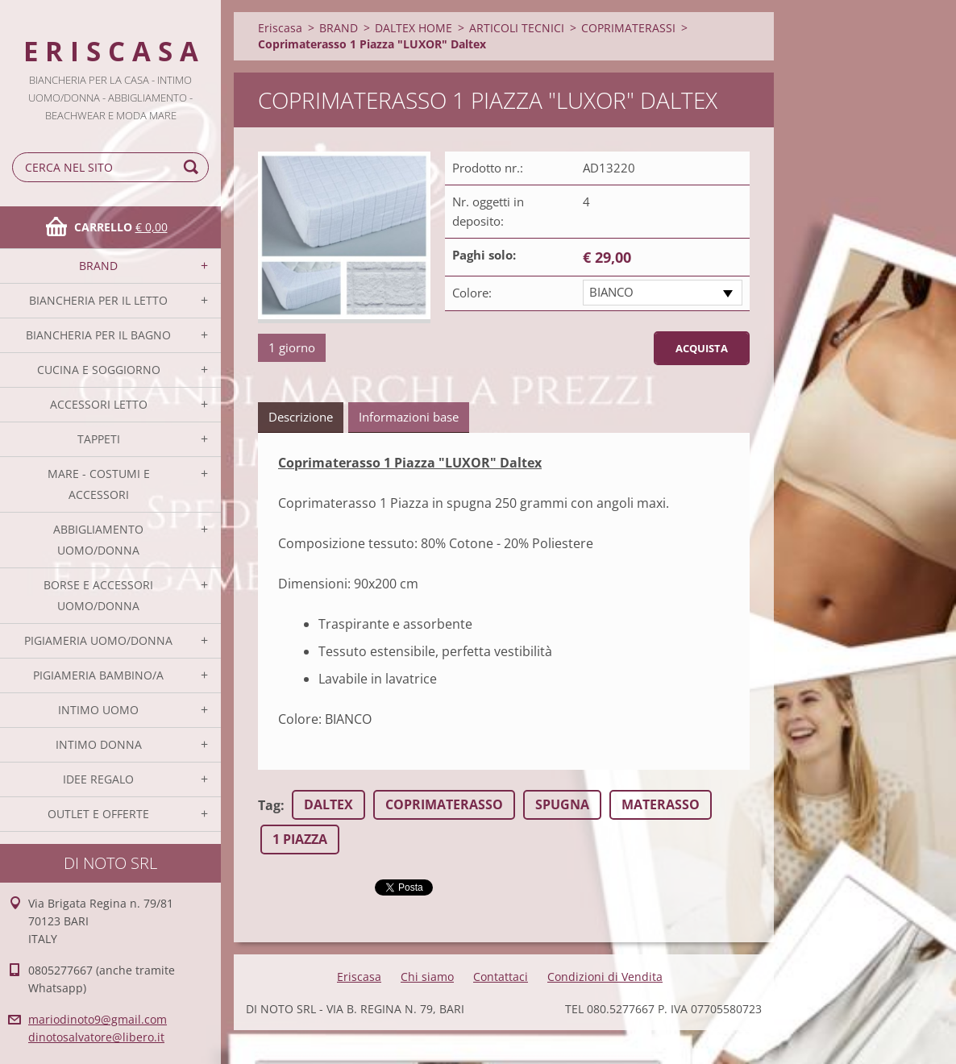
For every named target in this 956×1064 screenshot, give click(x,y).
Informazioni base (409, 417)
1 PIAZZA (299, 839)
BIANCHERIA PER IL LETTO (98, 300)
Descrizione (300, 417)
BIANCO (611, 292)
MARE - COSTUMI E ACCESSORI (99, 484)
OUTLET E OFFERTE (98, 813)
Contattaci (500, 976)
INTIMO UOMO (98, 709)
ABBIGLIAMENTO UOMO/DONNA (98, 540)
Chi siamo (427, 976)
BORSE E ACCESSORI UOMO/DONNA (98, 595)
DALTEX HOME (413, 27)
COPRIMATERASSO (444, 804)
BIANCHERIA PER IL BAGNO (98, 335)
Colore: (472, 293)
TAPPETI (98, 439)
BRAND (98, 265)
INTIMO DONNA (99, 744)
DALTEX (328, 804)
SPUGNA (562, 804)
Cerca (193, 167)
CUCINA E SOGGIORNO (98, 369)
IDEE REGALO (98, 779)
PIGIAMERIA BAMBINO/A (98, 675)
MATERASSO (660, 804)
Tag (269, 805)
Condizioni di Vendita (605, 976)
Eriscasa (280, 27)
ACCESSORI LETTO (99, 404)
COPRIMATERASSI (628, 27)
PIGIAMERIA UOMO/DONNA (98, 640)
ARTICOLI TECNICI (516, 27)
